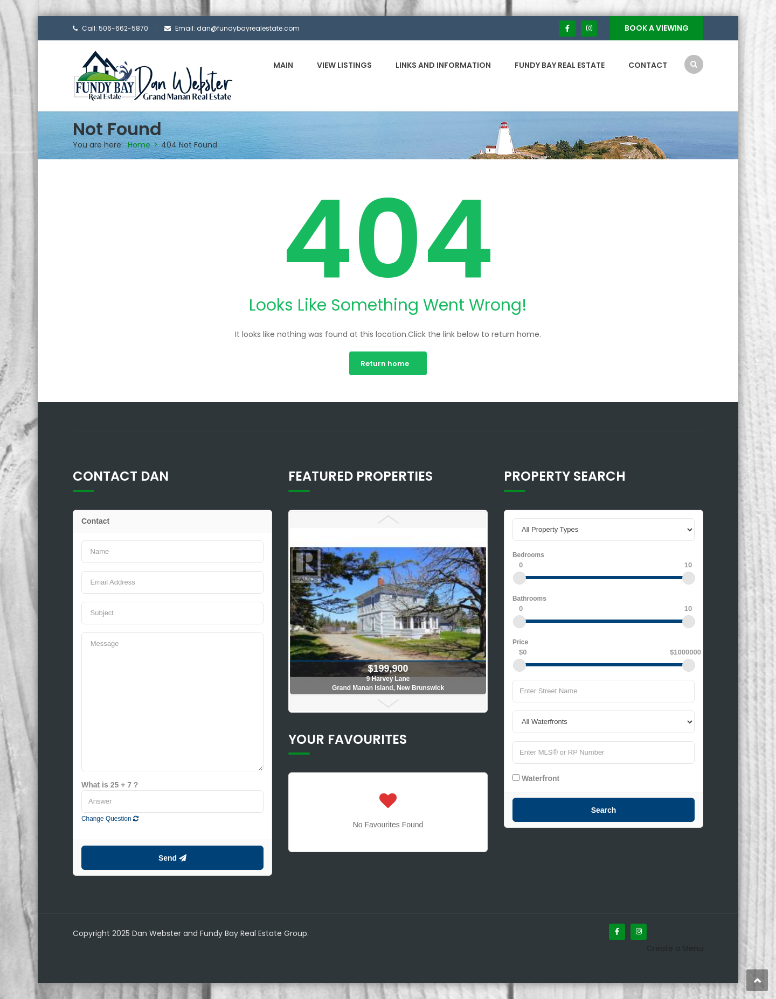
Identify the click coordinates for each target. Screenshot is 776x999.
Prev (388, 519)
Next (388, 703)
